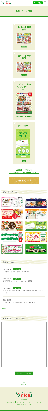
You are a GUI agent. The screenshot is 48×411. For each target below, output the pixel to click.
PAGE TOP (24, 384)
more (3, 309)
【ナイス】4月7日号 (24, 57)
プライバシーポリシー (35, 402)
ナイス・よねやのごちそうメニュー (24, 86)
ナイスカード (24, 125)
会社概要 (24, 399)
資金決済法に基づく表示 (24, 404)
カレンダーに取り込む (24, 373)
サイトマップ (21, 402)
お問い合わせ (10, 402)
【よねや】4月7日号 (24, 28)
